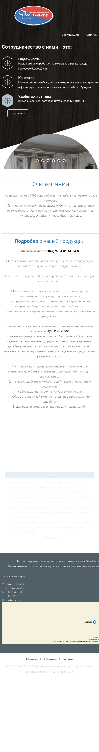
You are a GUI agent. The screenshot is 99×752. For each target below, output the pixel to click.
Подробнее (26, 113)
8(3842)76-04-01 (55, 325)
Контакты (91, 34)
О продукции (70, 34)
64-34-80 (74, 325)
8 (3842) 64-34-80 (14, 670)
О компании (31, 733)
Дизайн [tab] (49, 549)
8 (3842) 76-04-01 (14, 666)
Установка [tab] (49, 612)
